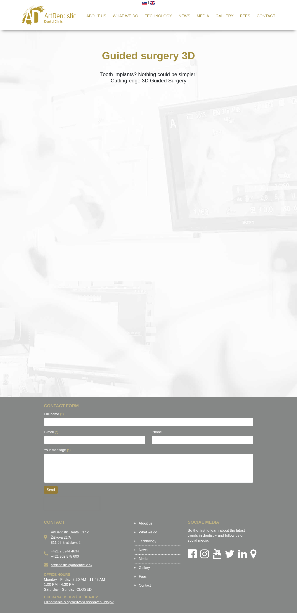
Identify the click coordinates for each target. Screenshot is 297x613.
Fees (245, 16)
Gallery (225, 16)
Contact (266, 16)
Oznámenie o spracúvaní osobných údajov (79, 602)
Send (51, 490)
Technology (158, 16)
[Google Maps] (253, 556)
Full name (54, 414)
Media (203, 16)
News (184, 16)
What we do (125, 16)
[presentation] (72, 503)
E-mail (51, 432)
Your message (57, 450)
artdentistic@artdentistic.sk (71, 565)
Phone (157, 432)
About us (96, 16)
